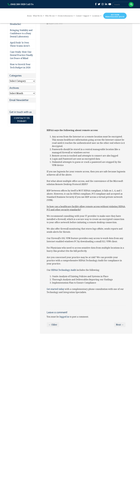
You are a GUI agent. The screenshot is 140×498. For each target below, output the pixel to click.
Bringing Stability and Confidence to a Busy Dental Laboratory (21, 33)
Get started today (55, 289)
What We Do (38, 16)
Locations (96, 16)
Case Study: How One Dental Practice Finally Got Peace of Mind (21, 55)
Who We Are (51, 16)
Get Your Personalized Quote (114, 16)
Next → (120, 324)
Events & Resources (66, 16)
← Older (53, 324)
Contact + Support (83, 16)
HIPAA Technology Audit (63, 270)
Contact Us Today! (22, 120)
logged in (64, 316)
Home (29, 16)
